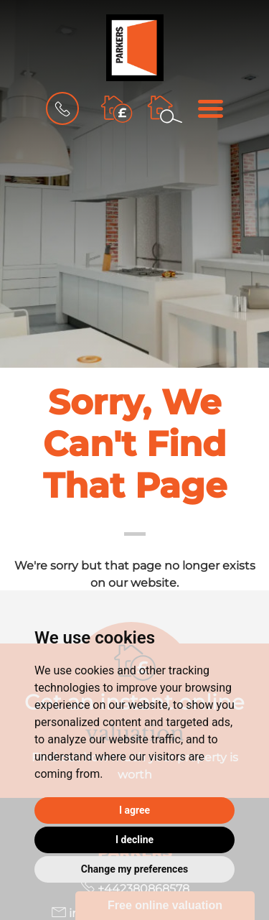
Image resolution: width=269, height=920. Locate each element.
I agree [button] (134, 810)
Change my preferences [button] (134, 869)
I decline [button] (134, 839)
